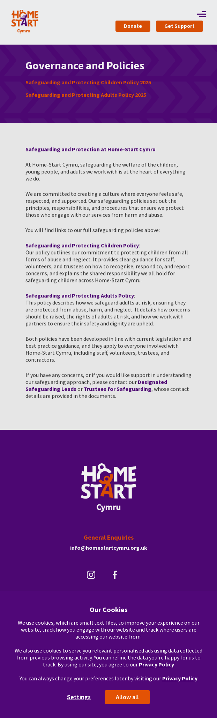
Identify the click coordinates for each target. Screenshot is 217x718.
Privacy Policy (156, 664)
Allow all (127, 697)
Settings (79, 697)
